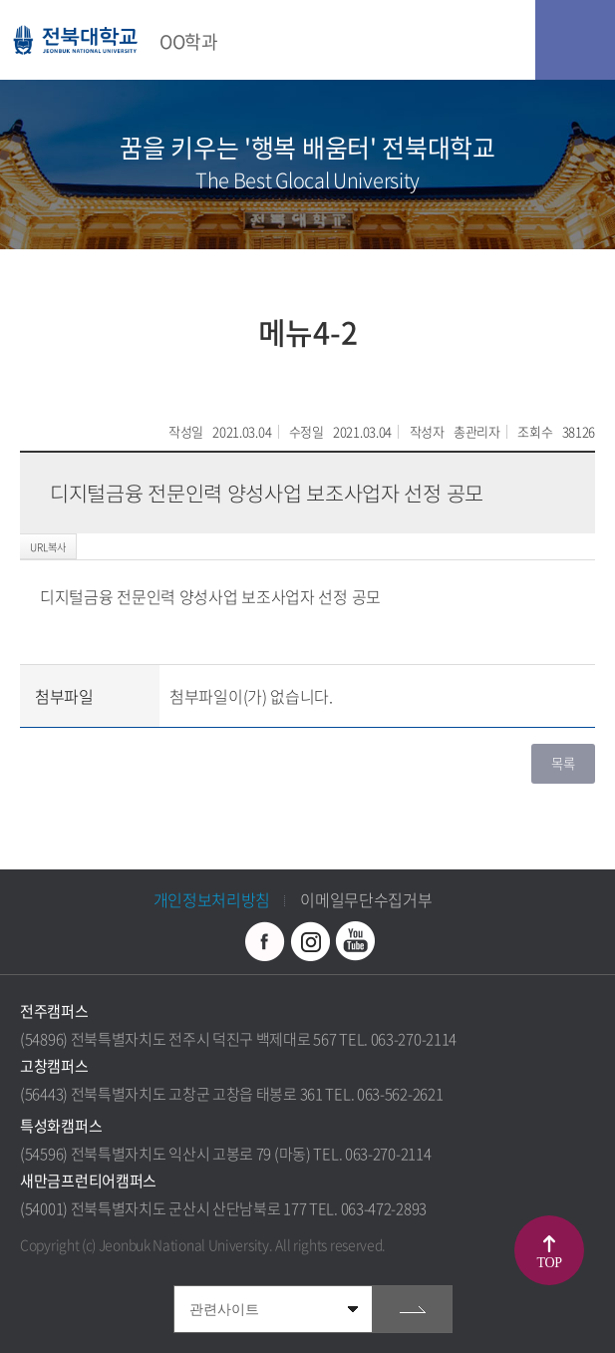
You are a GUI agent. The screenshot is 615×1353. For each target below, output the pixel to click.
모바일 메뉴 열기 (575, 40)
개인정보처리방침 (212, 899)
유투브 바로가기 (355, 941)
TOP (549, 1262)
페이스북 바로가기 (265, 941)
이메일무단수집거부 (366, 899)
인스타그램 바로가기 (310, 941)
